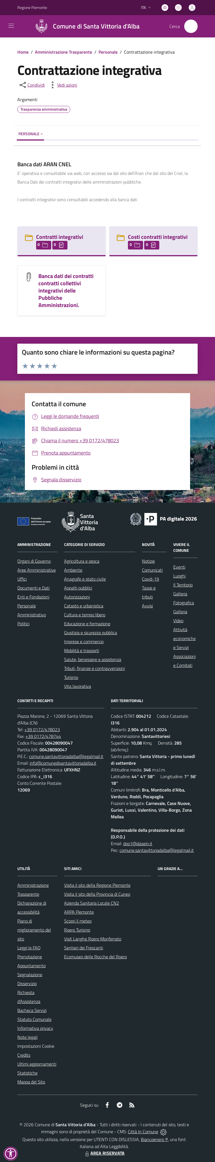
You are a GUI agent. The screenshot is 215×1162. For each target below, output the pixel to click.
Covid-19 (150, 579)
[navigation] (11, 25)
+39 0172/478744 (43, 736)
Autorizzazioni (77, 596)
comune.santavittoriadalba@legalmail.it (66, 756)
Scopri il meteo (78, 921)
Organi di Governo (34, 561)
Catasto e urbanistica (83, 605)
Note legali (27, 1037)
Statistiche (27, 1073)
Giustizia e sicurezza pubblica (90, 632)
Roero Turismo (77, 929)
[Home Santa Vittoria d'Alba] (85, 26)
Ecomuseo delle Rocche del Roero (95, 956)
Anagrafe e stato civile (85, 579)
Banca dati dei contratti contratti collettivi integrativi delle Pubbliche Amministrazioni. (66, 290)
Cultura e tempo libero (84, 614)
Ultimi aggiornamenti (36, 1064)
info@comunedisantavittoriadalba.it (63, 763)
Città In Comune (143, 1131)
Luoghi (179, 575)
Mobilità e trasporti (81, 650)
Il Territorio (183, 584)
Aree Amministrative (36, 570)
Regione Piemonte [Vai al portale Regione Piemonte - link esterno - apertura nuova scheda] (32, 7)
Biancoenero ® (154, 1139)
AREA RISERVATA (104, 1153)
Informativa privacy (35, 1028)
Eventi (179, 567)
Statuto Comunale (34, 1019)
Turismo (71, 677)
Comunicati (152, 570)
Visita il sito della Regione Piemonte (97, 885)
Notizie (148, 561)
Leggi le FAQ (29, 947)
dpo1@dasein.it (137, 843)
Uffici (22, 579)
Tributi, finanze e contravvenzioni (94, 668)
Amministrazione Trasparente (63, 52)
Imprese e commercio (84, 641)
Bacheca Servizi (31, 1010)
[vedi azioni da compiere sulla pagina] (62, 84)
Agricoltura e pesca (81, 561)
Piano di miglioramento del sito (34, 930)
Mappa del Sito (31, 1081)
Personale (108, 52)
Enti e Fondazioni (33, 596)
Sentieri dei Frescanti (83, 947)
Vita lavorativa (77, 686)
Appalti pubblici (78, 587)
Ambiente (73, 570)
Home (23, 52)
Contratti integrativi (59, 236)
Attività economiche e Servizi (184, 638)
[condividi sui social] (31, 84)
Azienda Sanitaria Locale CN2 (91, 903)
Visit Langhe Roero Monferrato (92, 938)
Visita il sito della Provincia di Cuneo (97, 894)
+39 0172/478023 (42, 729)
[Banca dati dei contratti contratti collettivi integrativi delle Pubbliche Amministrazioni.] (28, 276)
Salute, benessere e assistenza (92, 659)
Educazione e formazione (87, 623)
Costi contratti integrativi (158, 236)
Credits (23, 1055)
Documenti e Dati (33, 587)
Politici (23, 623)
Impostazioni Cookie (35, 1046)
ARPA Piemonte (79, 912)
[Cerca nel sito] (191, 26)
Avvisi (147, 605)
